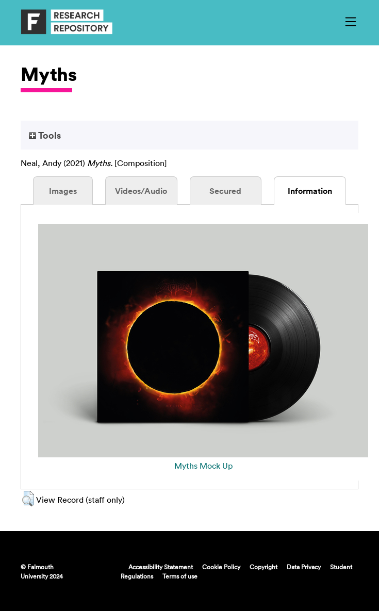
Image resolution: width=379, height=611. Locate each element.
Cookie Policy (221, 566)
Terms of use (179, 576)
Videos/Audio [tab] (141, 190)
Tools (45, 135)
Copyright (263, 566)
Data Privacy (304, 566)
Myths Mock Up (203, 465)
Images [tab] (63, 190)
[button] (28, 498)
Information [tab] (310, 190)
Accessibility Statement (160, 566)
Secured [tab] (225, 190)
